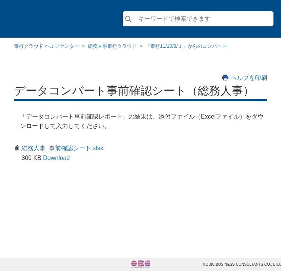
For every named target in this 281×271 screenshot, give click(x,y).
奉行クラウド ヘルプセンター (46, 46)
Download (56, 158)
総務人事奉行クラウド (112, 46)
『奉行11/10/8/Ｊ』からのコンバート (186, 46)
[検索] (198, 18)
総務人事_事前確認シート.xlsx (62, 148)
